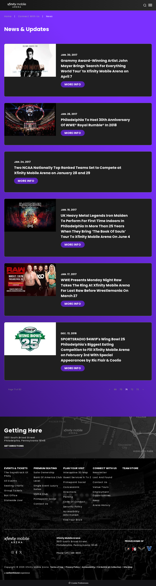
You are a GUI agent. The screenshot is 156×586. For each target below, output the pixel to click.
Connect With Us (29, 16)
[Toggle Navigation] (150, 5)
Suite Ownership (44, 472)
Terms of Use (56, 567)
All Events (10, 480)
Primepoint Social (45, 499)
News (96, 500)
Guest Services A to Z (77, 477)
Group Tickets (13, 490)
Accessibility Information (71, 513)
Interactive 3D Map (75, 472)
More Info (73, 84)
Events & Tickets (16, 468)
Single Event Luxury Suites (46, 487)
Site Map (128, 567)
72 (132, 389)
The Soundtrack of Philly (16, 474)
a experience (17, 573)
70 (121, 389)
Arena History (101, 505)
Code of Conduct (74, 501)
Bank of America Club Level (48, 479)
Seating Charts (13, 485)
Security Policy (72, 506)
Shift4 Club (41, 494)
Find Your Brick (72, 519)
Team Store (130, 468)
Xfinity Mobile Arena (16, 5)
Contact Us (41, 503)
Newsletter (100, 472)
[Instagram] (12, 552)
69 (115, 389)
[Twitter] (20, 552)
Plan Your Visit (74, 468)
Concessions (71, 487)
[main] (78, 216)
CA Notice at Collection (109, 567)
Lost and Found (102, 477)
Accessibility (88, 567)
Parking (68, 496)
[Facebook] (16, 552)
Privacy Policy (73, 567)
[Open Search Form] (145, 5)
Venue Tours (101, 487)
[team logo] (127, 549)
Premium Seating (45, 468)
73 (137, 389)
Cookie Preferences (79, 583)
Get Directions (14, 446)
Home (8, 16)
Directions (69, 492)
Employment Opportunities (102, 493)
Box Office (10, 495)
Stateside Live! (13, 500)
